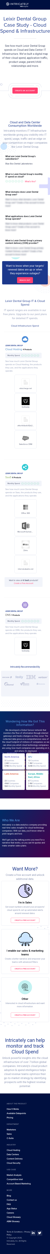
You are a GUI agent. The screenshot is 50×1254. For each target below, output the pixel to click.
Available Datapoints (16, 1113)
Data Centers (13, 1154)
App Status (12, 1209)
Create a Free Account (23, 583)
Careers (10, 1213)
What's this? (30, 181)
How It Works (13, 1109)
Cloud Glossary (14, 1217)
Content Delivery (15, 1159)
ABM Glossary (13, 1221)
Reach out (25, 280)
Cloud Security (13, 1163)
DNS (8, 615)
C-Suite (10, 1138)
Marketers (11, 1130)
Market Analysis (14, 1175)
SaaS (8, 477)
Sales (9, 1134)
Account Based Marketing (19, 1184)
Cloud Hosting (14, 349)
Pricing (10, 1118)
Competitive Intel (15, 1179)
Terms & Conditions (15, 1232)
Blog (9, 1196)
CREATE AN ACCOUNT (25, 91)
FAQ (9, 1204)
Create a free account (25, 920)
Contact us (12, 1200)
